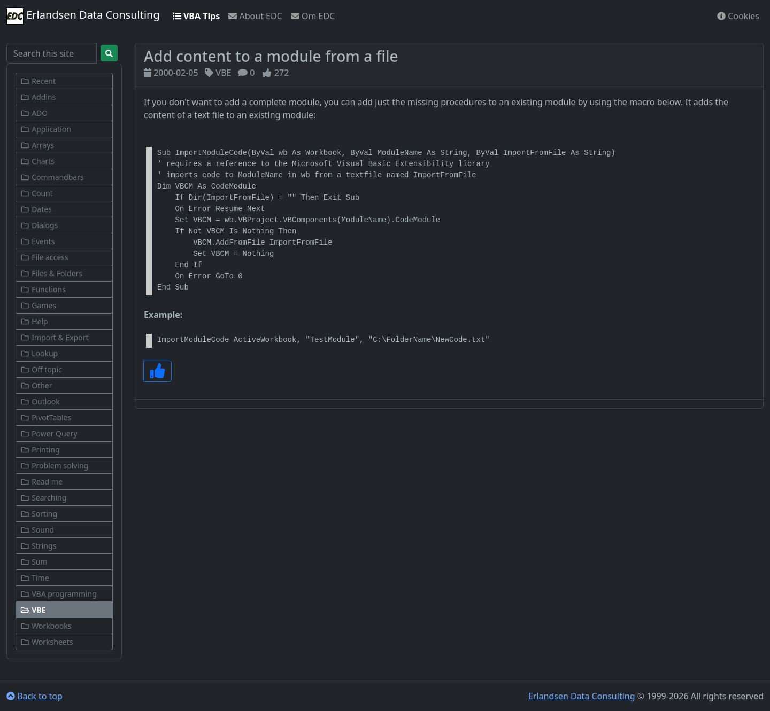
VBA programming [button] (58, 594)
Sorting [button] (38, 514)
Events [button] (37, 241)
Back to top (34, 696)
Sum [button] (34, 562)
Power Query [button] (49, 433)
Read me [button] (41, 481)
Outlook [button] (40, 401)
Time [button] (34, 578)
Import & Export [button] (54, 337)
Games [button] (38, 305)
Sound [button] (37, 530)
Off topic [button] (41, 369)
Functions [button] (43, 289)
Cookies (738, 16)
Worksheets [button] (46, 642)
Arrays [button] (37, 145)
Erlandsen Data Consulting (83, 16)
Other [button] (36, 385)
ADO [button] (34, 113)
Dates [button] (36, 209)
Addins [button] (38, 97)
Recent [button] (38, 81)
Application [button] (45, 129)
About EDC (255, 16)
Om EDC (313, 16)
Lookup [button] (39, 353)
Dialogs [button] (39, 225)
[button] (64, 609)
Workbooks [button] (45, 626)
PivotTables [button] (45, 417)
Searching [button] (43, 498)
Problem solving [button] (54, 465)
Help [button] (34, 321)
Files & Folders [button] (51, 273)
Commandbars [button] (52, 177)
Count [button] (36, 193)
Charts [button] (37, 161)
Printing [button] (40, 449)
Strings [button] (38, 546)
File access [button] (44, 257)
